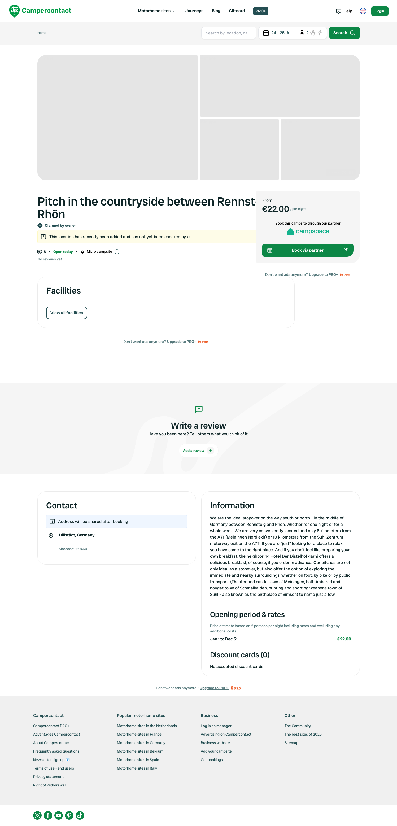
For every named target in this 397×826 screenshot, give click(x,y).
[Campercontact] (40, 11)
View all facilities (66, 313)
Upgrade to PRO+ (181, 341)
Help (344, 11)
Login (380, 11)
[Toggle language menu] (362, 11)
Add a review (198, 450)
